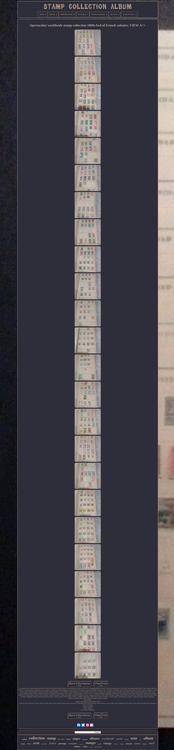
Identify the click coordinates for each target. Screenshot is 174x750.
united (24, 739)
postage (62, 743)
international (97, 747)
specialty (44, 744)
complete (72, 743)
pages (76, 738)
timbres (137, 743)
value (85, 746)
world (119, 738)
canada (129, 743)
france (52, 743)
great (99, 744)
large (145, 744)
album (148, 738)
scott (36, 743)
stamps (91, 743)
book (23, 744)
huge (121, 744)
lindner (116, 744)
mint (134, 738)
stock (91, 747)
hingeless (84, 739)
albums (95, 738)
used (151, 743)
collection (37, 738)
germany (81, 744)
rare (140, 739)
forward (61, 739)
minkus (77, 746)
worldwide (108, 738)
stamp (51, 738)
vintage (107, 743)
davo (29, 744)
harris (126, 739)
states (68, 739)
